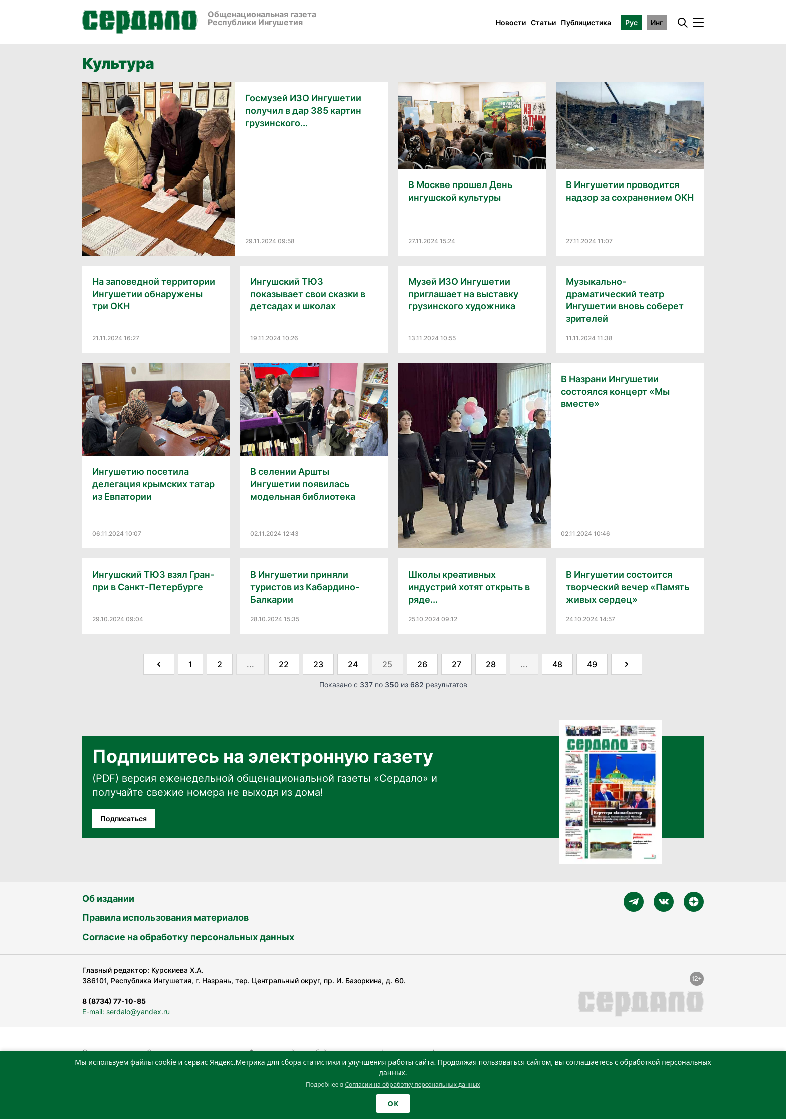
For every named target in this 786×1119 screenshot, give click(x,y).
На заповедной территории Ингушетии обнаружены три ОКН (153, 294)
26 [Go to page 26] (422, 664)
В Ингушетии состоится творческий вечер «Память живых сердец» (627, 587)
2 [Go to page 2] (219, 664)
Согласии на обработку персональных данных (412, 1084)
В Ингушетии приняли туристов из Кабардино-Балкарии (304, 587)
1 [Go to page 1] (190, 664)
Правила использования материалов (165, 917)
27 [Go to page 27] (456, 664)
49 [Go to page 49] (592, 664)
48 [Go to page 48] (557, 664)
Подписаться (123, 818)
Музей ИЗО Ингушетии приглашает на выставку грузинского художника (463, 294)
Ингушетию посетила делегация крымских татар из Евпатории (153, 484)
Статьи (543, 22)
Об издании (108, 898)
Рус (631, 22)
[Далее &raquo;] (626, 664)
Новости (511, 22)
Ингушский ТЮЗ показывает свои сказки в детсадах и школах (307, 294)
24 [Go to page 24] (353, 664)
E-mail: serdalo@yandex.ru (126, 1011)
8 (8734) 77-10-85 (114, 1001)
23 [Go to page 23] (318, 664)
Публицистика (586, 22)
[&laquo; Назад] (158, 664)
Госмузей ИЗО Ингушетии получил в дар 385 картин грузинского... (303, 110)
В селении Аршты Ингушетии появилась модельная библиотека (302, 484)
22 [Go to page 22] (284, 664)
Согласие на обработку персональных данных (188, 936)
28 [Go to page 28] (491, 664)
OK (393, 1103)
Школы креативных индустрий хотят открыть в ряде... (469, 587)
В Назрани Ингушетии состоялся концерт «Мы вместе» (615, 391)
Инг (657, 22)
